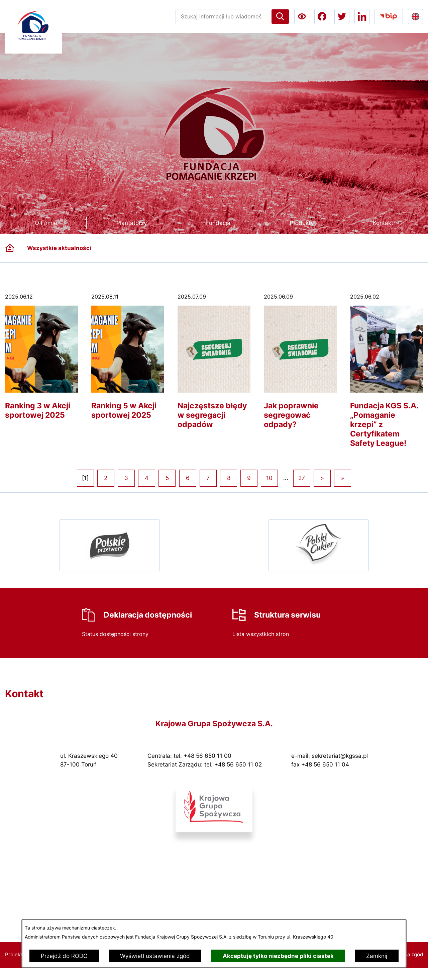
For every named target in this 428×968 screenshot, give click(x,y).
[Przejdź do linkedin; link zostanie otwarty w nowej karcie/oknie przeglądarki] (361, 16)
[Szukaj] (280, 16)
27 (301, 478)
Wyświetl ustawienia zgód (155, 956)
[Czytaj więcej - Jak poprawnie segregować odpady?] (300, 365)
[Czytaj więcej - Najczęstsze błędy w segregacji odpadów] (214, 365)
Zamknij (376, 956)
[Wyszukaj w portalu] (224, 16)
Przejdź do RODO (64, 956)
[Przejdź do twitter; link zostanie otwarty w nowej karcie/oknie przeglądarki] (341, 16)
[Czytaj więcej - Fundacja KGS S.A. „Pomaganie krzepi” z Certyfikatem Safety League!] (386, 375)
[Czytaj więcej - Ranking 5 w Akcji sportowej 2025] (127, 361)
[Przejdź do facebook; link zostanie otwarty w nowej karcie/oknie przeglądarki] (321, 16)
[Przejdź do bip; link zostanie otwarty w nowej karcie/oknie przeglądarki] (388, 16)
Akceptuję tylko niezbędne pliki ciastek (278, 956)
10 (269, 478)
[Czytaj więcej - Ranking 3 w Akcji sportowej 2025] (41, 361)
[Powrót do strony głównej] (10, 248)
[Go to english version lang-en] (415, 16)
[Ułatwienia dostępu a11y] (301, 16)
